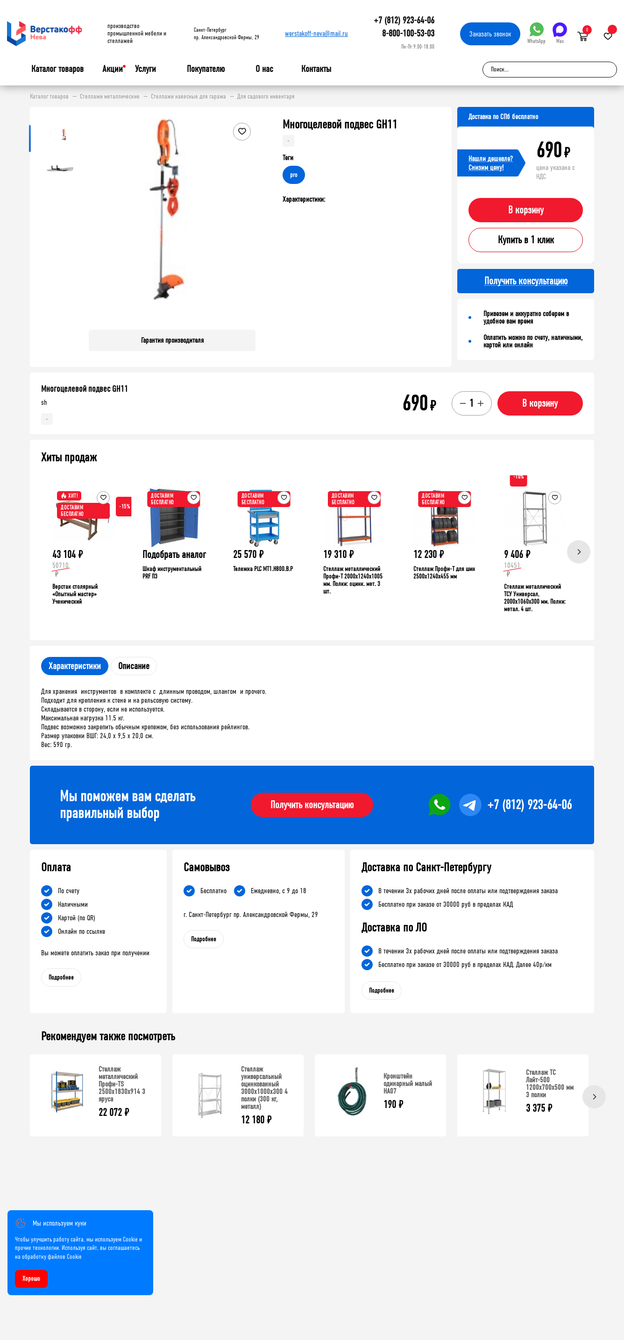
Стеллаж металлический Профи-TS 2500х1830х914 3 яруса (122, 1084)
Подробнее (61, 977)
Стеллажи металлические (110, 96)
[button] (247, 220)
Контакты (316, 69)
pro (294, 175)
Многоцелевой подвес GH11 (84, 389)
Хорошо (31, 1279)
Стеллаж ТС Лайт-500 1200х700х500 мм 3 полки (550, 1083)
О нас (264, 69)
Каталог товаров (57, 69)
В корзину (526, 210)
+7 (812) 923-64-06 (404, 20)
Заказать (490, 33)
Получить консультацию (312, 805)
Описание (133, 666)
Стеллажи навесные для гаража (188, 96)
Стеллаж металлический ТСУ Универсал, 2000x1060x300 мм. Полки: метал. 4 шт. (535, 598)
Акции (112, 69)
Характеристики (75, 666)
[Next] (578, 552)
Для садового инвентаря (266, 96)
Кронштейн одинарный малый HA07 (407, 1083)
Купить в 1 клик (526, 240)
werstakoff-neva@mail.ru (316, 33)
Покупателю (206, 69)
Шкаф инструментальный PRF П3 (171, 572)
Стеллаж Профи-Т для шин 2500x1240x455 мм (444, 572)
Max (560, 33)
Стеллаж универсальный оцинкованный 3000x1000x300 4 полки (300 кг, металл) (264, 1088)
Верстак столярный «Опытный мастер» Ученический (75, 594)
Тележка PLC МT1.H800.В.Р (263, 569)
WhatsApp (536, 33)
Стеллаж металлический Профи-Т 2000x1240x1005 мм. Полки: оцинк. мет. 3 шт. (353, 580)
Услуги (145, 69)
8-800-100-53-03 (408, 33)
